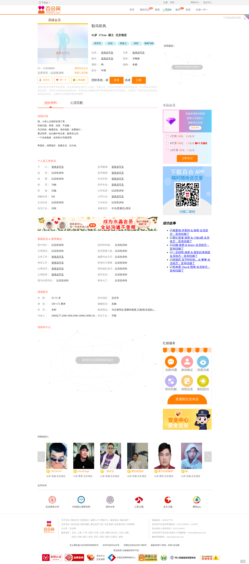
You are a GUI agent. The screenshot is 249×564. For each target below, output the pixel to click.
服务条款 (114, 520)
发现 (188, 9)
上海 (79, 532)
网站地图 (85, 524)
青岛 (91, 537)
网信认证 (147, 557)
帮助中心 (195, 2)
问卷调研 (130, 524)
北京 (74, 532)
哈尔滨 (114, 532)
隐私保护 (124, 520)
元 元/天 (182, 136)
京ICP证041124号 (111, 545)
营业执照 (117, 550)
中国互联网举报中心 (126, 557)
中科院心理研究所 (81, 502)
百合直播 (109, 524)
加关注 (44, 80)
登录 (172, 2)
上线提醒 (79, 80)
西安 (102, 537)
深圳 (91, 532)
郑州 (107, 537)
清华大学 (110, 502)
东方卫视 (167, 502)
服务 (177, 10)
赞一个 (61, 80)
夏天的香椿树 (165, 471)
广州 (85, 532)
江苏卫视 (139, 502)
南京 (85, 537)
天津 (96, 532)
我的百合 (144, 10)
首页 (131, 9)
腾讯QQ (197, 502)
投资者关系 (119, 524)
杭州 (74, 537)
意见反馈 (75, 524)
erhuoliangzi (83, 471)
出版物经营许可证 (130, 550)
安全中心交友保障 (100, 558)
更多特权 (195, 127)
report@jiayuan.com (175, 537)
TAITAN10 (56, 471)
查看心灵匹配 (81, 72)
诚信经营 (163, 557)
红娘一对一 (202, 9)
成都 (107, 532)
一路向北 (109, 471)
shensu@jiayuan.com (197, 532)
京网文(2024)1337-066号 (135, 545)
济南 (79, 537)
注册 (165, 2)
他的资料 (50, 104)
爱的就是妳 (137, 471)
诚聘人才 (95, 520)
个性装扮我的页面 (232, 17)
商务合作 (75, 520)
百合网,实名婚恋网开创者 (50, 9)
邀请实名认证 (81, 68)
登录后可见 (107, 52)
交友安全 (65, 524)
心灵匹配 (76, 103)
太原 (102, 532)
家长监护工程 (97, 524)
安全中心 (207, 2)
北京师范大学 (52, 502)
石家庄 (114, 537)
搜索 (157, 9)
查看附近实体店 (187, 399)
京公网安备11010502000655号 (84, 545)
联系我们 (85, 520)
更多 (121, 537)
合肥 (126, 532)
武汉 (96, 537)
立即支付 (187, 158)
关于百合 (65, 520)
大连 (121, 532)
